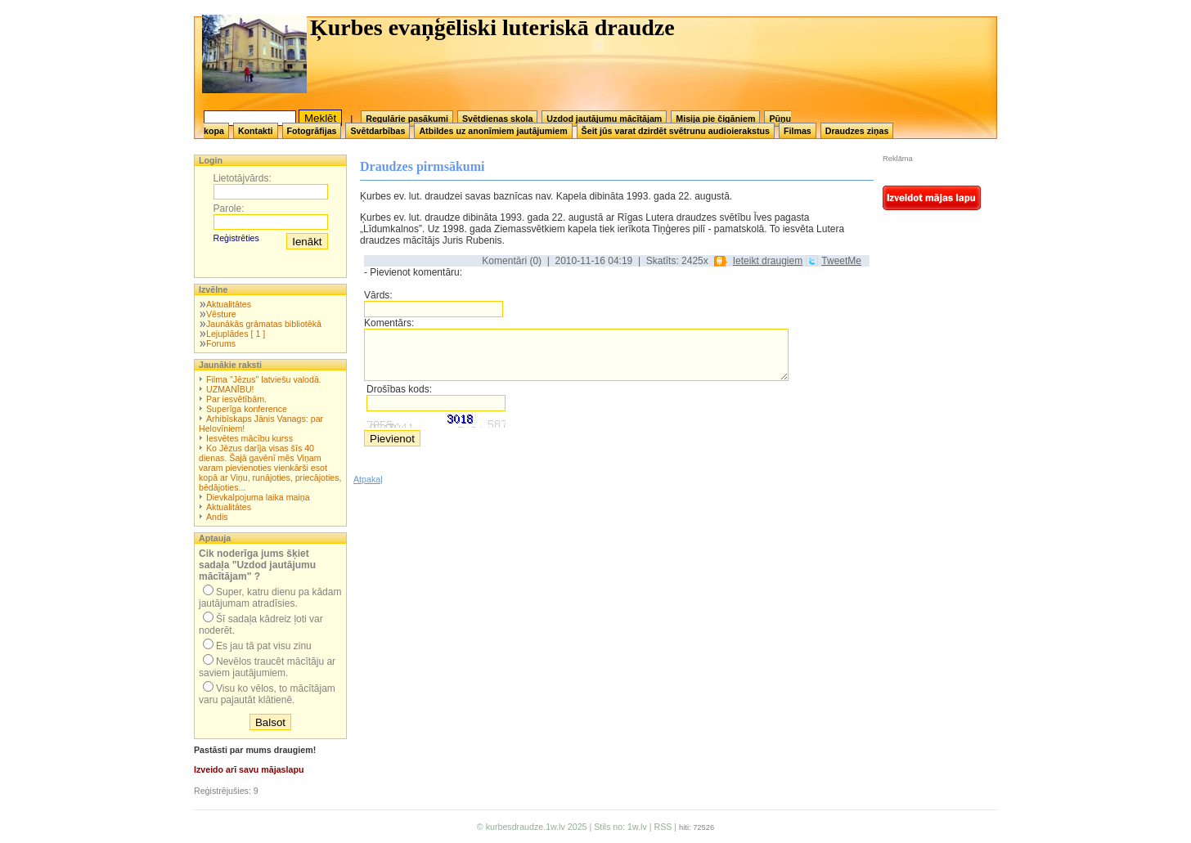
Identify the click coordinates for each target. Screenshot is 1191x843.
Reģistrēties (236, 238)
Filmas (797, 131)
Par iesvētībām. (236, 399)
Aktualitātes (228, 304)
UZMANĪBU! (230, 389)
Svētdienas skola (497, 118)
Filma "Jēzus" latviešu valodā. (263, 379)
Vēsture (221, 314)
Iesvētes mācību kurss (249, 438)
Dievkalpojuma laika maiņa (258, 497)
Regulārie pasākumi (407, 118)
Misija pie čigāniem (715, 118)
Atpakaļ (368, 479)
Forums (221, 343)
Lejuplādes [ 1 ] (235, 334)
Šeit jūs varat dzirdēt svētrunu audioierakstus (676, 131)
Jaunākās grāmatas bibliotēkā (263, 324)
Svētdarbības (377, 131)
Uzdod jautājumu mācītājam (604, 118)
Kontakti (255, 131)
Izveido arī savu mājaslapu (248, 769)
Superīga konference (246, 409)
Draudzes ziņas (857, 131)
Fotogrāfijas (312, 131)
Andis (217, 517)
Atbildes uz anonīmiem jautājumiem (493, 131)
